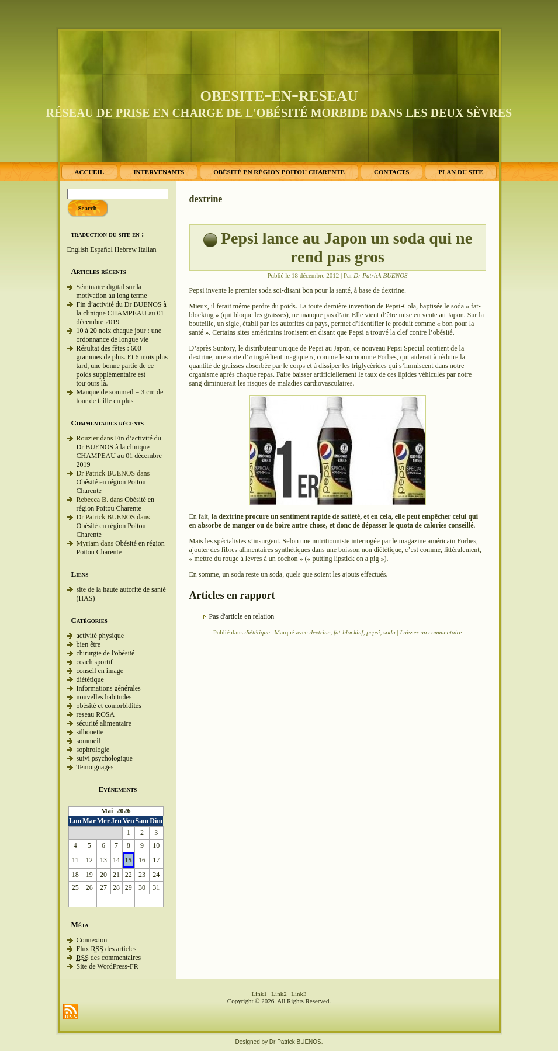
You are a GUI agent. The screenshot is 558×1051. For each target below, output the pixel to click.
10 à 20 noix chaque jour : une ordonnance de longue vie (119, 335)
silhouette (90, 732)
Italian (147, 249)
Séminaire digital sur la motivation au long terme (112, 291)
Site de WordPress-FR (107, 966)
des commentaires (109, 957)
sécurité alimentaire (104, 723)
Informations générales (109, 688)
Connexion (92, 940)
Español (101, 249)
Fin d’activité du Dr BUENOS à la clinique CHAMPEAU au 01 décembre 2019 (122, 313)
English (78, 249)
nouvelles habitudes (104, 697)
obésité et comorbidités (109, 706)
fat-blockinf (348, 632)
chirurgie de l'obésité (106, 653)
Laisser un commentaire (431, 632)
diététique (90, 679)
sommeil (88, 741)
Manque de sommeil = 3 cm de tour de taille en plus (120, 396)
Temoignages (95, 767)
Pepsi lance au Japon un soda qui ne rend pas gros (346, 247)
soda (389, 632)
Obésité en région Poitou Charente (116, 503)
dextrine (319, 632)
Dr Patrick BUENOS (380, 275)
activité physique (100, 636)
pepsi (373, 632)
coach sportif (95, 662)
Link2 (278, 993)
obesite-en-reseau (279, 94)
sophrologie (93, 749)
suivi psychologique (105, 758)
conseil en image (100, 671)
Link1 (258, 993)
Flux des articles (107, 949)
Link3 (298, 993)
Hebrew (126, 249)
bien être (89, 644)
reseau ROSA (96, 714)
